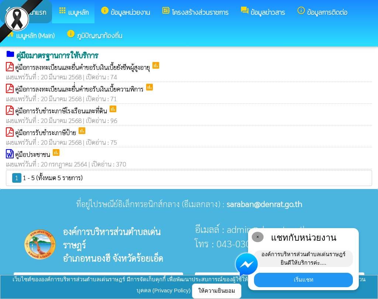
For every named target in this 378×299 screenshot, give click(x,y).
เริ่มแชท (303, 279)
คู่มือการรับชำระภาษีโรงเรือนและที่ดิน (62, 111)
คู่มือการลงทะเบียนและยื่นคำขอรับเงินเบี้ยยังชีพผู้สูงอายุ (83, 67)
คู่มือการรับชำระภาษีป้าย (46, 132)
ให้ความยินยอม (216, 291)
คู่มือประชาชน (33, 154)
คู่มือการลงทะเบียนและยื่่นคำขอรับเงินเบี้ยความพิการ (80, 89)
